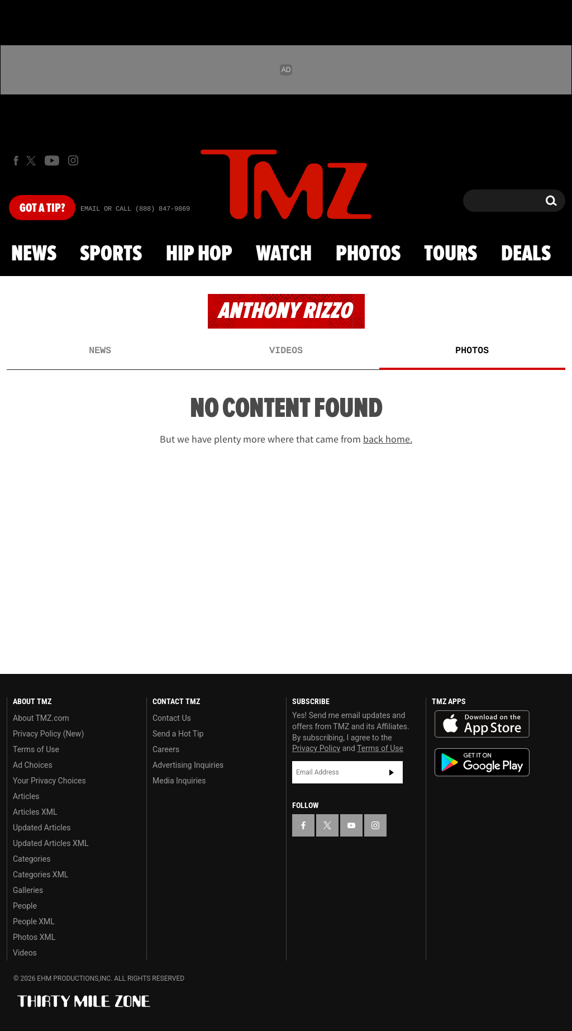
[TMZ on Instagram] (73, 160)
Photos (368, 254)
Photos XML (34, 937)
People (25, 905)
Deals (526, 254)
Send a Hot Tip (177, 733)
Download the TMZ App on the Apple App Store (482, 724)
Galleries (28, 890)
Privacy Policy (316, 748)
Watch (284, 254)
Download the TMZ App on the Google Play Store (482, 762)
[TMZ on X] (32, 160)
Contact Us (171, 718)
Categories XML (40, 874)
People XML (34, 921)
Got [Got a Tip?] (42, 208)
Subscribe (391, 772)
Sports (111, 254)
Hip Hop (199, 254)
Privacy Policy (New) (48, 733)
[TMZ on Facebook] (16, 160)
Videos (286, 351)
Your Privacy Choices (49, 780)
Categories (31, 858)
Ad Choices (33, 765)
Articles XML (35, 811)
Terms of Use (36, 749)
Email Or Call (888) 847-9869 (135, 209)
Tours (450, 254)
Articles (26, 796)
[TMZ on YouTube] (351, 825)
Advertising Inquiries (187, 765)
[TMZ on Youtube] (52, 160)
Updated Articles (41, 827)
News (33, 254)
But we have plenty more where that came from (286, 439)
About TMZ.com (41, 718)
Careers (165, 749)
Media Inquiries (179, 780)
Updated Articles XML (50, 843)
